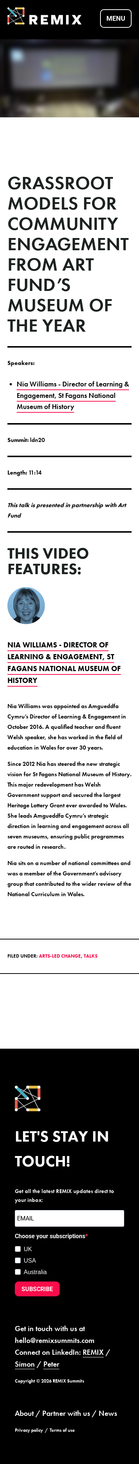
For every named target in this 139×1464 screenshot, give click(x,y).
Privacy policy (29, 1430)
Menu (115, 18)
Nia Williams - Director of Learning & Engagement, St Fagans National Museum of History (73, 395)
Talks (90, 956)
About (24, 1413)
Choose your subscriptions (50, 1236)
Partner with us (66, 1413)
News (108, 1413)
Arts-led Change (60, 956)
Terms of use (62, 1430)
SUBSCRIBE (37, 1289)
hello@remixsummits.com (55, 1340)
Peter (51, 1364)
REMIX (93, 1352)
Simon (25, 1364)
